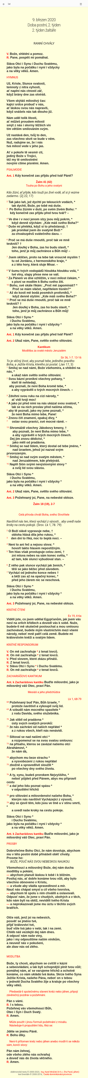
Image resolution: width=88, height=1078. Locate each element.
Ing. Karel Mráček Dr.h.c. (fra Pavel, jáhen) (60, 1072)
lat (9, 4)
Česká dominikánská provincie (58, 1074)
